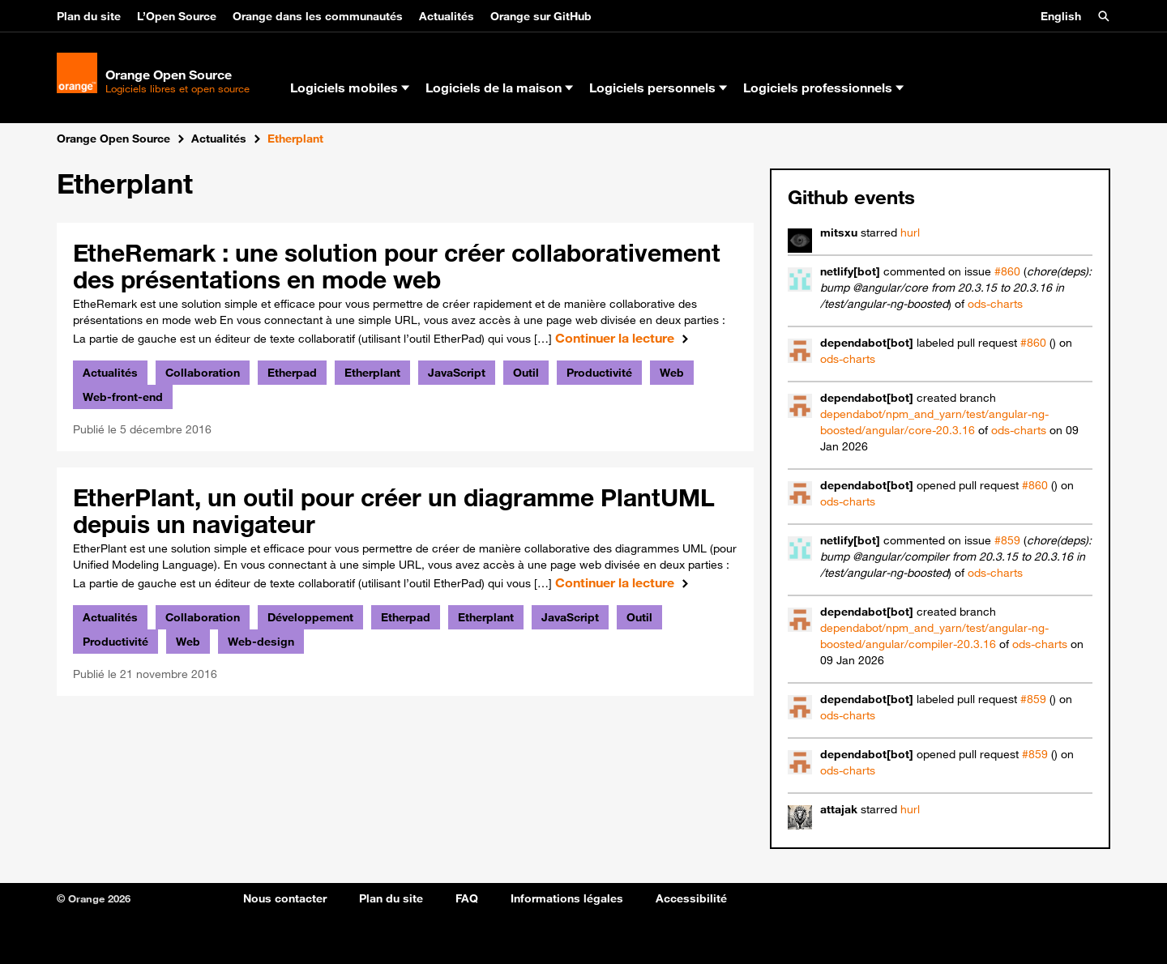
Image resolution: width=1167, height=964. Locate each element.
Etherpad (292, 372)
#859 (1007, 540)
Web (672, 372)
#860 (1007, 271)
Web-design (261, 641)
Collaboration (202, 372)
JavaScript (456, 372)
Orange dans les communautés (318, 16)
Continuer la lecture (625, 338)
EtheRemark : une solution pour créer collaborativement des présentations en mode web (396, 265)
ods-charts (995, 303)
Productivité (599, 372)
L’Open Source (176, 16)
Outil (526, 372)
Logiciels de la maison (499, 87)
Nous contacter (285, 898)
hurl (910, 232)
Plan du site (89, 16)
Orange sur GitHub (541, 16)
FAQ (466, 898)
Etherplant (372, 372)
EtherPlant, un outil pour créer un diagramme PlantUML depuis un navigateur (394, 510)
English (1061, 16)
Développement (310, 617)
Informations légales (567, 898)
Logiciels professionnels (823, 87)
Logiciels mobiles (349, 87)
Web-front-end (123, 397)
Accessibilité (691, 898)
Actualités (446, 16)
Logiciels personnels (658, 87)
